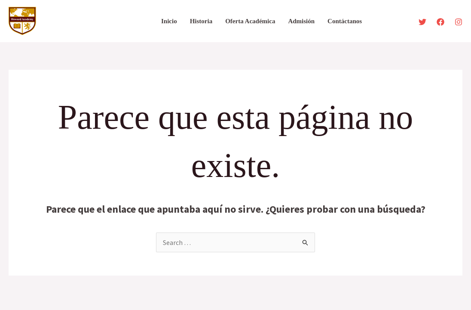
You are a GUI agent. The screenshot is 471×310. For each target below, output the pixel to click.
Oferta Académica (250, 21)
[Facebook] (440, 22)
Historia (201, 21)
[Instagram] (458, 22)
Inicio (169, 21)
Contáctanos (344, 21)
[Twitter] (422, 22)
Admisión (301, 21)
